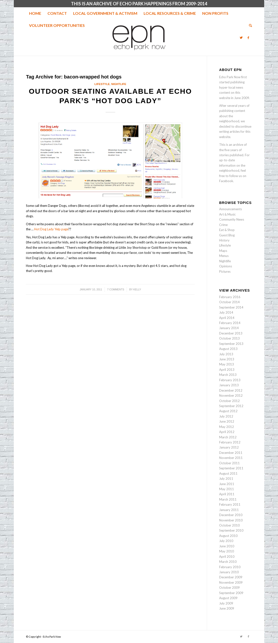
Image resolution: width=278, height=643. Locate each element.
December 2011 (230, 453)
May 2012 (226, 427)
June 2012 (226, 421)
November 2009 (231, 582)
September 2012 (231, 406)
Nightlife (118, 83)
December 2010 (230, 515)
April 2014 (226, 318)
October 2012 (229, 401)
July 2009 (226, 603)
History (224, 240)
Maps (223, 251)
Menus (224, 256)
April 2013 (226, 370)
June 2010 (226, 546)
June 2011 (226, 484)
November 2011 (231, 458)
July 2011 (226, 478)
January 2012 (229, 447)
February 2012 (229, 442)
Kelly (137, 289)
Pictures (225, 271)
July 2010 (226, 541)
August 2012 (228, 411)
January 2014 (229, 328)
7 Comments (115, 289)
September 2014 (231, 307)
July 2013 (226, 354)
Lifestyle (102, 83)
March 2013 (228, 375)
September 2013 (231, 344)
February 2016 (229, 297)
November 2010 (231, 520)
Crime (223, 225)
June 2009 (226, 608)
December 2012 (230, 390)
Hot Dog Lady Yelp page (51, 229)
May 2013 (226, 364)
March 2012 (228, 437)
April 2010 (226, 556)
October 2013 (229, 338)
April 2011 (226, 494)
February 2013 (229, 380)
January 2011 (229, 510)
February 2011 (229, 504)
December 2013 (230, 333)
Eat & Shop (227, 230)
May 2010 (226, 551)
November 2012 (231, 395)
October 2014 (229, 302)
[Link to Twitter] (241, 37)
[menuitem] (35, 13)
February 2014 (229, 323)
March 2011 (228, 499)
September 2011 (231, 468)
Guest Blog (227, 235)
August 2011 (228, 473)
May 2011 (226, 489)
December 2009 (230, 577)
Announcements (230, 209)
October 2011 (229, 463)
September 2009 (231, 593)
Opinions (225, 266)
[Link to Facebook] (248, 37)
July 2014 (226, 312)
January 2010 (229, 572)
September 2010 (231, 530)
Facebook (226, 181)
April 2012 (226, 432)
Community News (231, 219)
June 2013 (226, 359)
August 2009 (228, 598)
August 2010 (228, 536)
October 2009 (229, 587)
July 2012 (226, 416)
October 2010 (229, 525)
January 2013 (229, 385)
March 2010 (228, 562)
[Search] (249, 25)
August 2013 (228, 349)
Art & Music (227, 214)
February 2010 (229, 567)
